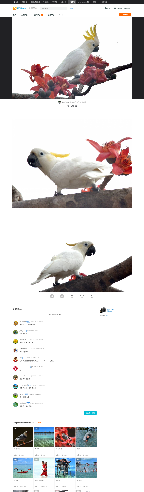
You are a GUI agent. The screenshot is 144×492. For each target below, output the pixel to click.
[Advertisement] (72, 113)
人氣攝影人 (25, 15)
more (39, 423)
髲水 (78, 449)
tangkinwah (64, 102)
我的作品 (38, 15)
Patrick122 (23, 349)
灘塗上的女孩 (39, 480)
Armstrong (23, 367)
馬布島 (37, 449)
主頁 (14, 15)
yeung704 (23, 321)
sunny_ (22, 394)
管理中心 (51, 15)
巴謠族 (79, 480)
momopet (23, 339)
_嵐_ (21, 330)
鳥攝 (107, 315)
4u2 (21, 358)
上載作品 (125, 14)
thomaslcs (23, 376)
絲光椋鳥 (17, 449)
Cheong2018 (24, 385)
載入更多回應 (90, 413)
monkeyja (23, 403)
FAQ (61, 15)
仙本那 (16, 480)
